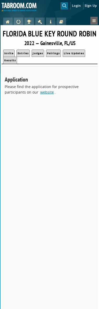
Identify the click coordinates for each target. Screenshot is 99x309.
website (47, 92)
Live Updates (74, 53)
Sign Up (91, 5)
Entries (23, 53)
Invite (9, 53)
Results (10, 60)
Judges (38, 53)
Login (76, 5)
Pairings (53, 53)
